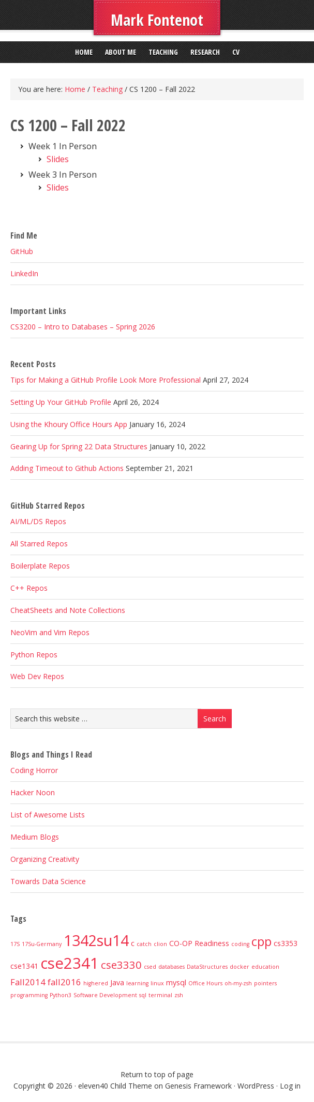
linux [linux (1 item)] (157, 983)
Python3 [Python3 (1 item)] (60, 995)
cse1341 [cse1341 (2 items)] (24, 966)
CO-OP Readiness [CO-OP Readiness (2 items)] (199, 943)
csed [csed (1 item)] (150, 966)
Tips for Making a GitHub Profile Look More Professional (105, 380)
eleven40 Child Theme (115, 1086)
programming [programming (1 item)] (29, 995)
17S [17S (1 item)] (15, 944)
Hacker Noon (32, 792)
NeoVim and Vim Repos (49, 632)
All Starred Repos (39, 543)
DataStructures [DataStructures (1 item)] (207, 966)
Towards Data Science (48, 881)
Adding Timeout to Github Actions (67, 468)
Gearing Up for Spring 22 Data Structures (78, 446)
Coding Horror (34, 770)
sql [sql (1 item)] (142, 995)
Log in (290, 1086)
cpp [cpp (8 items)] (261, 941)
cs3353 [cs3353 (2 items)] (285, 943)
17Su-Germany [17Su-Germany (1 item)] (42, 944)
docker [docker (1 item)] (239, 966)
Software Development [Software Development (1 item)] (105, 995)
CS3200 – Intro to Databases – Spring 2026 (82, 327)
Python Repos (33, 654)
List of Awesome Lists (47, 815)
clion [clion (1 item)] (160, 944)
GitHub (21, 251)
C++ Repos (29, 588)
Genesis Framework (198, 1086)
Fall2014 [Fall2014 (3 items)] (28, 982)
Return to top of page (157, 1074)
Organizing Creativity (44, 859)
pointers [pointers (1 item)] (265, 983)
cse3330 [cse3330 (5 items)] (121, 964)
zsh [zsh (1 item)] (178, 995)
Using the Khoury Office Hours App (68, 424)
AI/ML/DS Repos (38, 521)
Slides (58, 159)
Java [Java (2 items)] (117, 982)
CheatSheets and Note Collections (67, 610)
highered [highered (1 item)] (95, 983)
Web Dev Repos (37, 676)
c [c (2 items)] (132, 943)
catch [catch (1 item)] (144, 944)
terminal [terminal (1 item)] (160, 995)
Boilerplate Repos (40, 566)
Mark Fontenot (157, 19)
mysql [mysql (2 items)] (176, 982)
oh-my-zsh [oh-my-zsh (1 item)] (238, 983)
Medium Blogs (34, 837)
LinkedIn (24, 273)
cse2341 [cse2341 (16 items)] (69, 963)
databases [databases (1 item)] (171, 966)
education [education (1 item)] (265, 966)
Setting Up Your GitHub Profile (60, 402)
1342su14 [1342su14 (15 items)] (96, 940)
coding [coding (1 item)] (240, 944)
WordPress (255, 1086)
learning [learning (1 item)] (137, 983)
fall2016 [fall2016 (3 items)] (64, 982)
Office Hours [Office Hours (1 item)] (205, 983)
